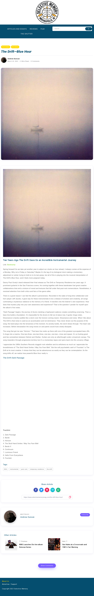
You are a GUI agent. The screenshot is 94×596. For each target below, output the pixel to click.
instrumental (14, 469)
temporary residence (37, 469)
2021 (5, 469)
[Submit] (88, 28)
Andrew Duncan (14, 59)
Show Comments (47, 565)
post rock (24, 469)
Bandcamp (11, 265)
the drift (49, 469)
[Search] (72, 29)
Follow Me (85, 514)
